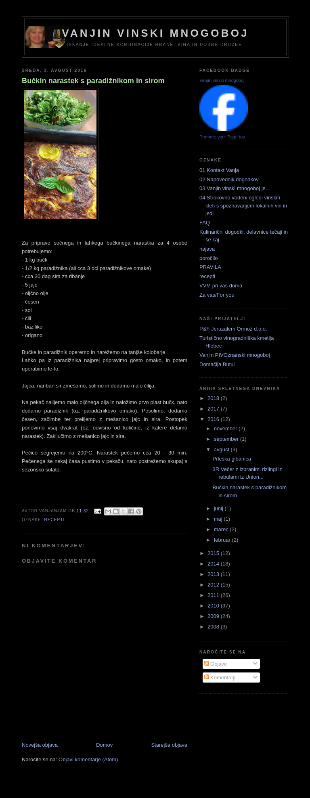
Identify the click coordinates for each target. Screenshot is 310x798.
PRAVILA (210, 267)
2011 (214, 595)
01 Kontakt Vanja (219, 170)
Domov (104, 745)
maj (219, 519)
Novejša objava (40, 745)
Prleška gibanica (231, 459)
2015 (214, 553)
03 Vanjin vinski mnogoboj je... (234, 188)
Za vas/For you (217, 295)
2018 (214, 398)
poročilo (208, 258)
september (227, 439)
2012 (214, 585)
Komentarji (220, 677)
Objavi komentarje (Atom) (88, 759)
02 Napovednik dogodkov (229, 179)
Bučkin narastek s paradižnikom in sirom (93, 81)
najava (207, 249)
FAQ (204, 223)
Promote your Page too (222, 136)
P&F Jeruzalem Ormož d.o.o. (233, 329)
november (226, 428)
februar (223, 540)
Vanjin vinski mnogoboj (155, 33)
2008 (214, 627)
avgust (222, 449)
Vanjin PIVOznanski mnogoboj (234, 355)
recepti (54, 519)
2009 (214, 616)
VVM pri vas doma (220, 286)
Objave (215, 664)
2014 (214, 564)
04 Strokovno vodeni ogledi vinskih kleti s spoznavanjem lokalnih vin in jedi (243, 205)
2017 (214, 409)
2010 (214, 606)
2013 (214, 574)
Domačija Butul (217, 364)
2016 (214, 419)
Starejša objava (169, 745)
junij (219, 508)
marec (222, 529)
